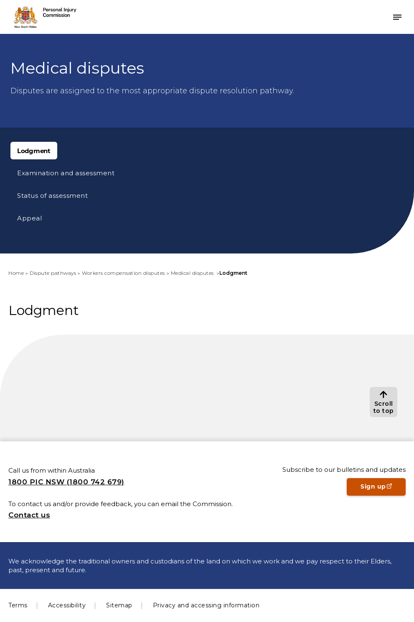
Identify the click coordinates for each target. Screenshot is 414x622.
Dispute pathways (53, 273)
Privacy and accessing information (206, 605)
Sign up (383, 489)
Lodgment (34, 151)
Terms (18, 605)
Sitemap (119, 605)
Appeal (29, 218)
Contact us (29, 515)
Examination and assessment (65, 173)
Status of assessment (52, 196)
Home (16, 273)
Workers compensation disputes (123, 273)
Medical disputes (193, 273)
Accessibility (67, 605)
